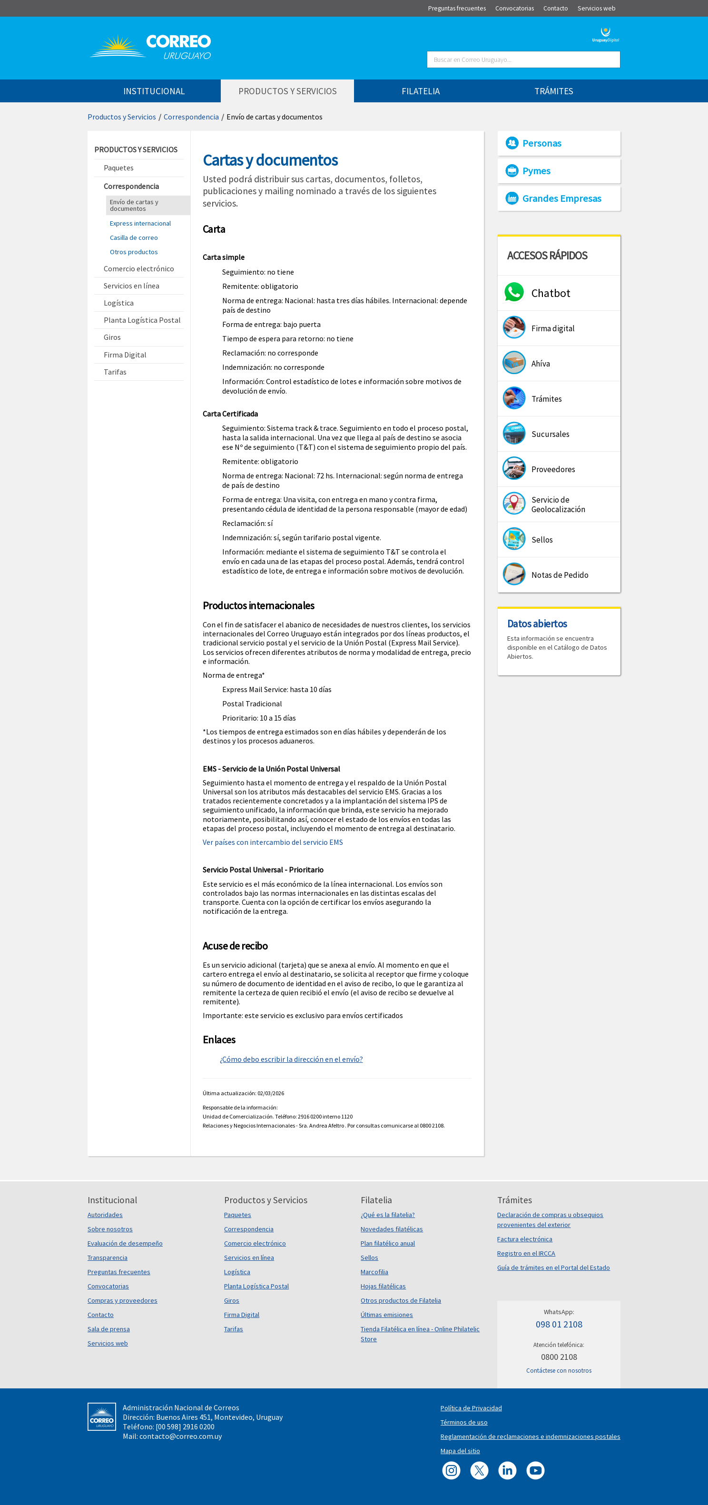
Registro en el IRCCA (526, 1253)
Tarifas (233, 1329)
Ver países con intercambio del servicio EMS (273, 842)
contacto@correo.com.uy (180, 1436)
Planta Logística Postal (256, 1286)
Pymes (536, 171)
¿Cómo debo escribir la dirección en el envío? (291, 1059)
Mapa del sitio (460, 1450)
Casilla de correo (134, 237)
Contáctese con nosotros (558, 1370)
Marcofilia (374, 1271)
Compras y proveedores (122, 1300)
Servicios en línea (249, 1257)
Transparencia (108, 1257)
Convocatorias (108, 1286)
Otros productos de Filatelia (401, 1300)
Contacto (101, 1314)
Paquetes (237, 1214)
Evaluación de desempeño (125, 1243)
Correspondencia (191, 116)
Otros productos (134, 252)
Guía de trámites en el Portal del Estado (553, 1267)
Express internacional (140, 223)
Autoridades (105, 1214)
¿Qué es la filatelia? (388, 1214)
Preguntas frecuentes (119, 1271)
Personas (541, 143)
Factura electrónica (524, 1239)
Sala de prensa (109, 1329)
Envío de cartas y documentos (274, 116)
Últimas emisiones (387, 1314)
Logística (237, 1271)
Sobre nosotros (110, 1229)
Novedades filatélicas (392, 1229)
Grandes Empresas (561, 198)
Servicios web (108, 1343)
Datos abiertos (537, 623)
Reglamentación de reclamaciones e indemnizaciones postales (530, 1436)
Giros (231, 1300)
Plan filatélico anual (388, 1243)
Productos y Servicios (122, 116)
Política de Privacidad (471, 1408)
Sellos (369, 1257)
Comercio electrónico (255, 1243)
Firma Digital (241, 1314)
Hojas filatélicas (383, 1286)
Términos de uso (464, 1422)
